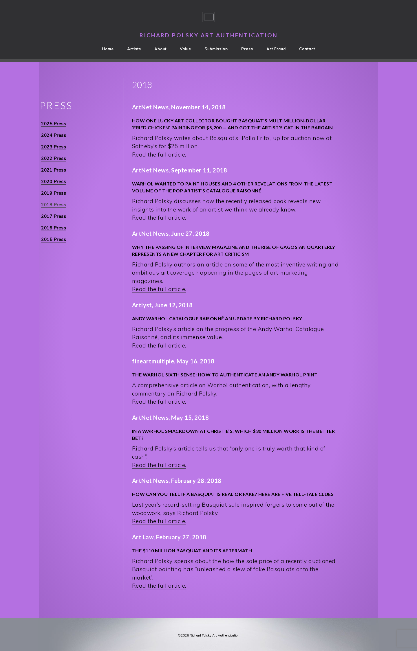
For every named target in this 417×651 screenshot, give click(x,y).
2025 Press (53, 123)
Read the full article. (159, 154)
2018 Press (53, 204)
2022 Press (53, 158)
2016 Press (53, 228)
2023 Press (53, 147)
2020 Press (53, 181)
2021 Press (53, 170)
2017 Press (53, 216)
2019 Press (53, 193)
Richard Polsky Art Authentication (209, 35)
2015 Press (53, 239)
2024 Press (53, 135)
